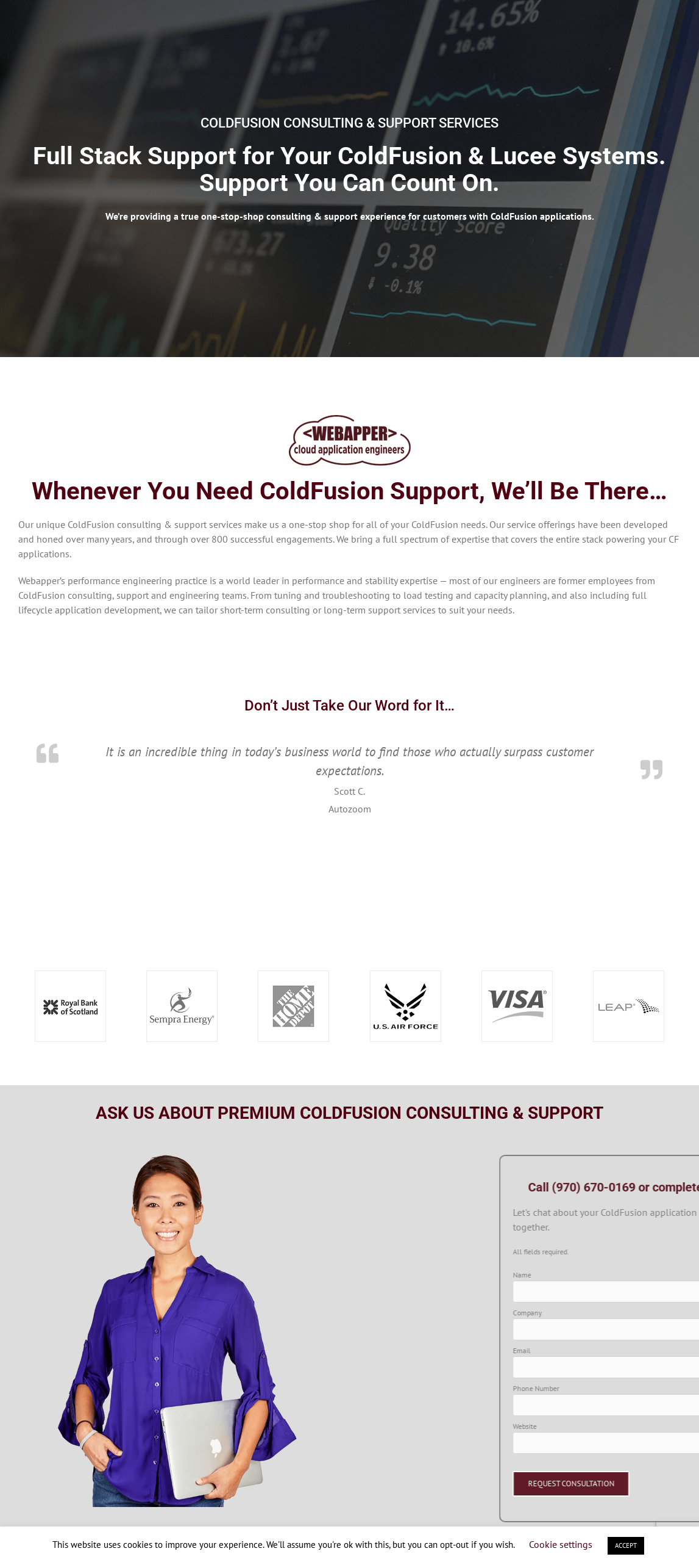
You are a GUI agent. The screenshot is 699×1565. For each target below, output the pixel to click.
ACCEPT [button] (626, 1545)
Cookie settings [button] (560, 1544)
